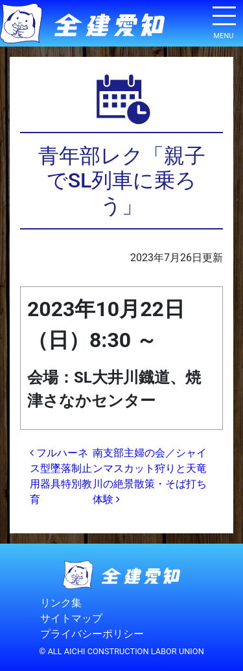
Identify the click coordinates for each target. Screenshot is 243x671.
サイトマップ (71, 618)
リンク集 (61, 603)
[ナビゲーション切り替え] (223, 20)
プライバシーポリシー (92, 634)
